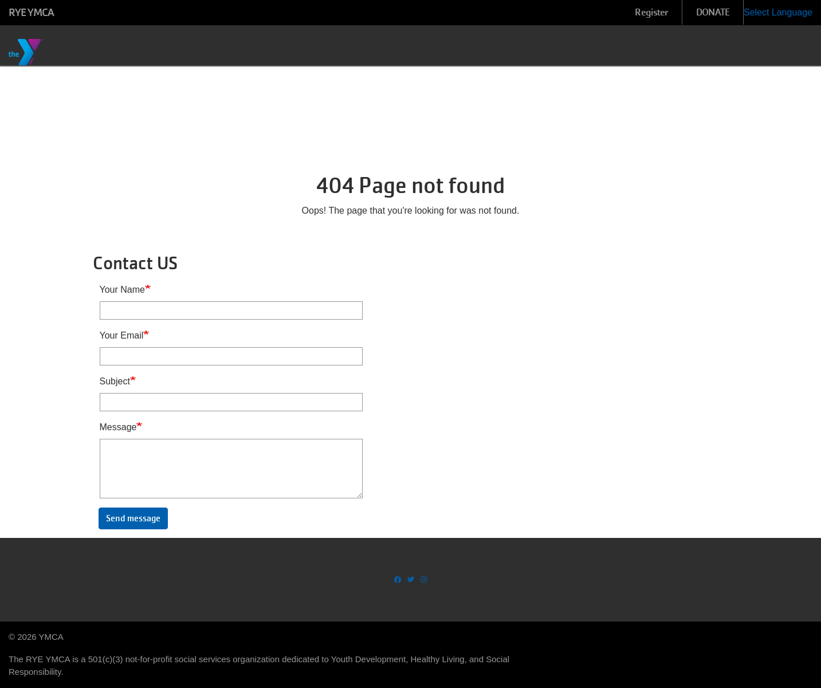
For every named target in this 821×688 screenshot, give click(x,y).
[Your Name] (231, 310)
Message (118, 427)
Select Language (778, 12)
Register (651, 12)
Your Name (122, 289)
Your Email (122, 335)
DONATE (712, 12)
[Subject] (231, 402)
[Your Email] (231, 356)
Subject (115, 381)
